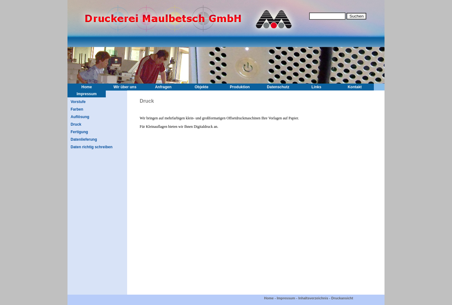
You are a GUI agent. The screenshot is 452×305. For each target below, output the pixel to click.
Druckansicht (342, 298)
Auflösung (80, 117)
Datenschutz (278, 87)
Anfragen (163, 87)
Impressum (87, 94)
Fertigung (79, 132)
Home (86, 87)
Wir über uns (124, 87)
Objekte (201, 87)
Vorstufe (78, 102)
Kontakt (355, 87)
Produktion (240, 87)
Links (316, 87)
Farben (77, 109)
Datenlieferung (84, 139)
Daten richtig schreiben (91, 147)
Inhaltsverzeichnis (313, 298)
